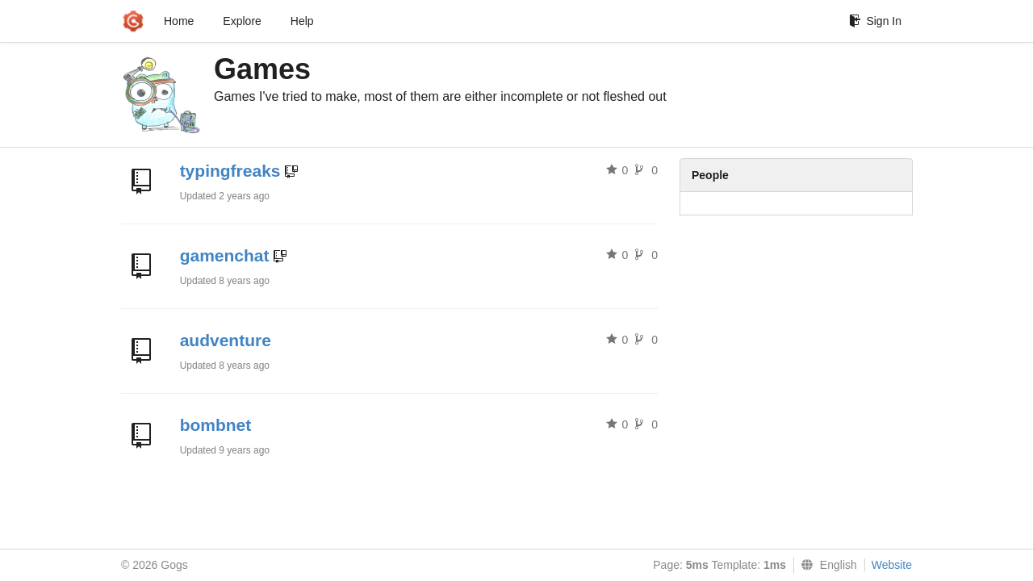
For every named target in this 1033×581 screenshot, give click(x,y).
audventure (225, 340)
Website (892, 564)
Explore (242, 21)
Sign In (875, 21)
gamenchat (225, 255)
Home (179, 21)
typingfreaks (230, 170)
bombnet (216, 425)
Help (302, 21)
